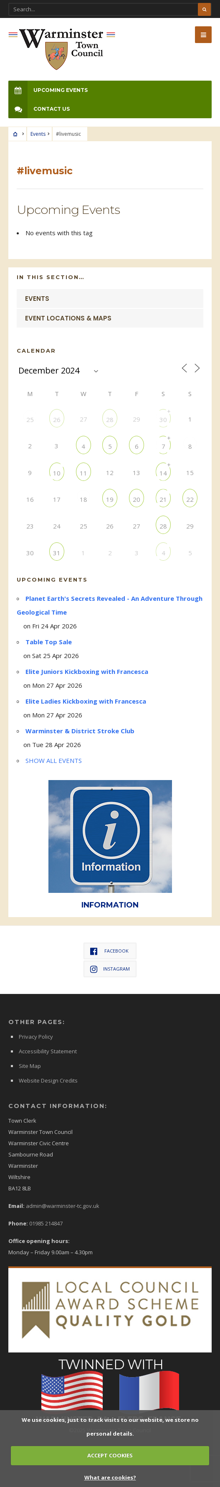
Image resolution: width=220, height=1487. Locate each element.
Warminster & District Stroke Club (79, 731)
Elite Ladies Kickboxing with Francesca (85, 701)
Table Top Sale (48, 642)
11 (83, 473)
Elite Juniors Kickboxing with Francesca (86, 671)
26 (57, 419)
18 (83, 499)
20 (136, 499)
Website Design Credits (48, 1080)
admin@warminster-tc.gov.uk (62, 1206)
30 (163, 419)
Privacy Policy (36, 1036)
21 (163, 499)
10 (57, 473)
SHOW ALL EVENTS (53, 760)
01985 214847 (46, 1223)
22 (190, 499)
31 (57, 553)
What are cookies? (110, 1477)
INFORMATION (110, 904)
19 (110, 499)
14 (163, 473)
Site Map (30, 1066)
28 (110, 419)
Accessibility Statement (48, 1051)
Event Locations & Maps (68, 318)
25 (30, 419)
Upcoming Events (48, 90)
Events (38, 133)
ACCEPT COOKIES (110, 1455)
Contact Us (39, 108)
